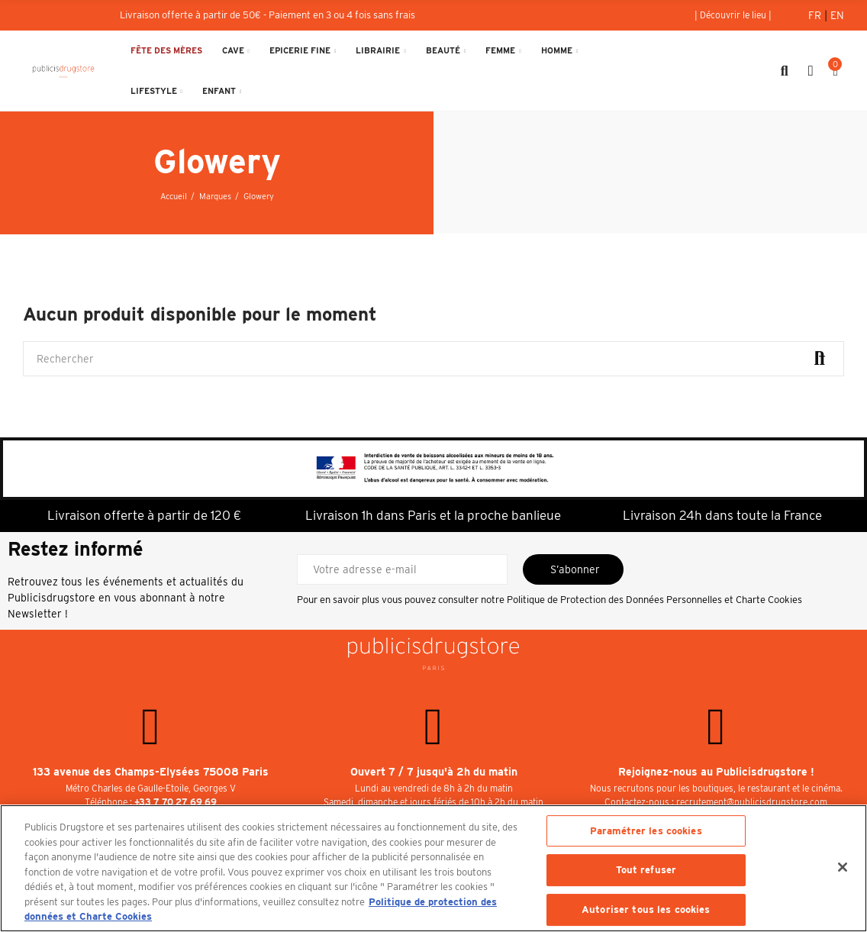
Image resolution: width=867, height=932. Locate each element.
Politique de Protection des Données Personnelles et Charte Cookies (654, 599)
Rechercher (819, 358)
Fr (816, 15)
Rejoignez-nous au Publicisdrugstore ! (716, 772)
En (837, 15)
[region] (433, 868)
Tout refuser (646, 870)
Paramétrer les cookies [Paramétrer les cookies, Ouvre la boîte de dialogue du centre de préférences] (646, 831)
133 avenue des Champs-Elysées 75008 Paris (151, 772)
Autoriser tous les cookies (646, 909)
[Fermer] (842, 867)
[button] (733, 15)
